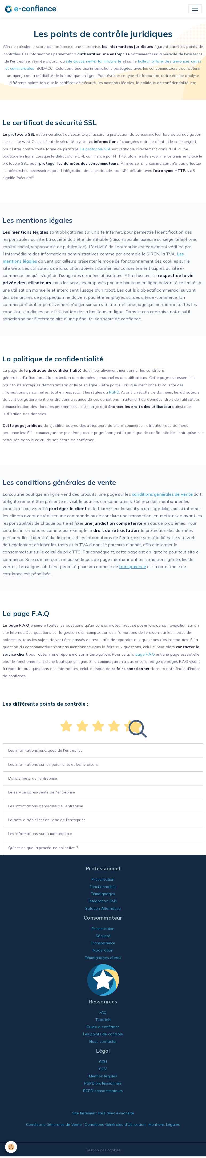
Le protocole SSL (95, 149)
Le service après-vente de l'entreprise (41, 792)
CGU (103, 1061)
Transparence (103, 943)
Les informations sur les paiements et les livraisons (53, 764)
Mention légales (103, 1076)
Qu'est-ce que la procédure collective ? (43, 847)
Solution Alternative (103, 908)
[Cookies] (11, 1147)
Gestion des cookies (103, 1150)
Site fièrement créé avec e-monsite (103, 1113)
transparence (132, 566)
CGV (103, 1068)
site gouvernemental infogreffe (93, 61)
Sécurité (103, 935)
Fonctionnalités (103, 886)
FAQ (103, 1012)
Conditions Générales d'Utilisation (115, 1124)
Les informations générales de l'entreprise (45, 806)
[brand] (31, 8)
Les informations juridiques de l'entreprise (45, 750)
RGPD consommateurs (103, 1090)
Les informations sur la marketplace (40, 833)
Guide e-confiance (103, 1026)
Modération (103, 950)
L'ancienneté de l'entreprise (32, 778)
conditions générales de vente (162, 494)
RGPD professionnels (103, 1083)
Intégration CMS (103, 901)
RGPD (114, 392)
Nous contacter (103, 1041)
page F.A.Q (145, 654)
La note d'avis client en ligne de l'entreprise (47, 819)
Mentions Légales (164, 1124)
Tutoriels (103, 1019)
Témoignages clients (103, 957)
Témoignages (103, 893)
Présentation (102, 879)
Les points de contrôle (103, 1034)
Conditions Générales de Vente (54, 1124)
